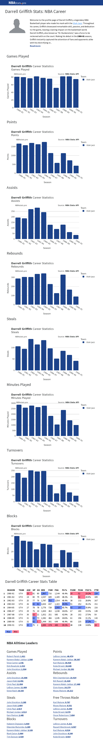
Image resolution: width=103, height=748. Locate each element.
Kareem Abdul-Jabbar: (20, 659)
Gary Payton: (15, 715)
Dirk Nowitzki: (16, 666)
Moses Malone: (63, 690)
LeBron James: (63, 656)
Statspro (17, 3)
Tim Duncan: (15, 736)
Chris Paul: (15, 684)
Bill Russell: (61, 681)
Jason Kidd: (15, 681)
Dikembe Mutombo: (18, 727)
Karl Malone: (62, 662)
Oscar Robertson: (63, 715)
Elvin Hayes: (61, 687)
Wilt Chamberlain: (64, 677)
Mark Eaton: (15, 733)
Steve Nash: (15, 690)
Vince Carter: (15, 662)
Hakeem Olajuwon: (18, 723)
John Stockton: (16, 669)
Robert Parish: (16, 656)
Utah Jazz (77, 23)
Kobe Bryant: (62, 666)
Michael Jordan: (63, 669)
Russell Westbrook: (64, 727)
